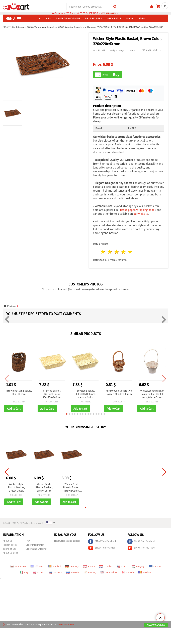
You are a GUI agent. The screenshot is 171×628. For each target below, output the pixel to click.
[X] (4, 624)
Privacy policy (10, 545)
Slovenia (72, 572)
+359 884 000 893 (108, 13)
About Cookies (10, 553)
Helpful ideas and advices (67, 541)
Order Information (35, 545)
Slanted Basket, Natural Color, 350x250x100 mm (52, 394)
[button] (66, 414)
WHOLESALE (114, 18)
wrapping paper (145, 210)
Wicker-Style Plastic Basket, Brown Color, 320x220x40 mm (16, 488)
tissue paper (127, 210)
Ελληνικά (37, 567)
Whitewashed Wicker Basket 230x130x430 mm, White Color (152, 394)
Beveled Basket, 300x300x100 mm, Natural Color (85, 394)
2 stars (110, 252)
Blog (129, 18)
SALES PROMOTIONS (68, 18)
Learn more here (66, 624)
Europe (155, 567)
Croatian (105, 566)
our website (140, 214)
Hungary (138, 566)
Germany (72, 566)
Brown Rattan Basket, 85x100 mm (19, 392)
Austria (89, 566)
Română (54, 567)
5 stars (130, 252)
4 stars (123, 252)
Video (141, 18)
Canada (128, 573)
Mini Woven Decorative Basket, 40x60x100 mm (119, 392)
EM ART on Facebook (102, 542)
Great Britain (109, 573)
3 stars (116, 252)
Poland (38, 572)
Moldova (144, 573)
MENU (13, 18)
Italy (24, 572)
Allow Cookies (156, 624)
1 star (103, 252)
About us (7, 541)
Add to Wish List (151, 50)
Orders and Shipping (36, 549)
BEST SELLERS (93, 18)
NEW (48, 18)
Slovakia (55, 572)
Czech (122, 566)
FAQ (28, 541)
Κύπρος (90, 573)
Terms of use (10, 549)
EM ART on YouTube (101, 548)
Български (18, 567)
